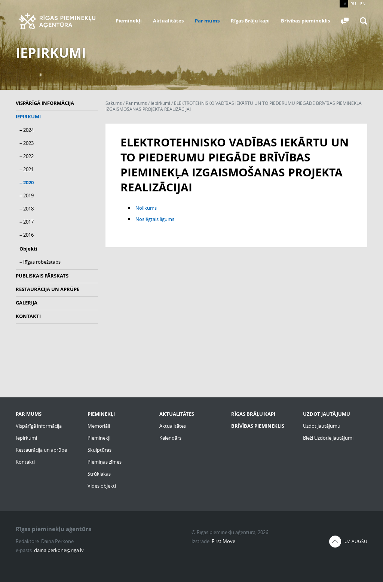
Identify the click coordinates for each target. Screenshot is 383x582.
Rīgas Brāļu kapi (250, 20)
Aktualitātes (168, 20)
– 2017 (26, 221)
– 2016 (26, 234)
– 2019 (26, 195)
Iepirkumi (28, 116)
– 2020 (26, 182)
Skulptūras (99, 449)
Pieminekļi (129, 20)
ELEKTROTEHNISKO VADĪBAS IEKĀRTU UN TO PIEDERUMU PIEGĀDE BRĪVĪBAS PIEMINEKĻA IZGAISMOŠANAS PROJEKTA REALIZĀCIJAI (233, 106)
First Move (223, 541)
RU (353, 3)
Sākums (113, 103)
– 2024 (26, 130)
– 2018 (26, 208)
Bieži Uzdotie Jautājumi (328, 437)
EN (362, 3)
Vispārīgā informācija (45, 103)
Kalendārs (170, 437)
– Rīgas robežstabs (40, 261)
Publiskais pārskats (42, 275)
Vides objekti (102, 485)
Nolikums (146, 207)
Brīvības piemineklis (305, 20)
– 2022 (26, 156)
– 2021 (26, 169)
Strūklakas (99, 473)
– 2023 (26, 143)
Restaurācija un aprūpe (47, 289)
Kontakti (28, 316)
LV (343, 3)
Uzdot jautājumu (321, 425)
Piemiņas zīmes (105, 461)
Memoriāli (99, 425)
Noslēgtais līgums (154, 219)
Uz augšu (355, 541)
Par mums (207, 20)
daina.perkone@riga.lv (59, 550)
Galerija (26, 302)
